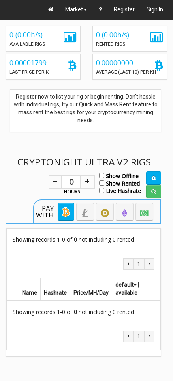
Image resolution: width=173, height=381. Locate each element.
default (126, 285)
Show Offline (119, 175)
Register (124, 9)
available (126, 293)
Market (76, 9)
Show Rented (119, 183)
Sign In (155, 9)
